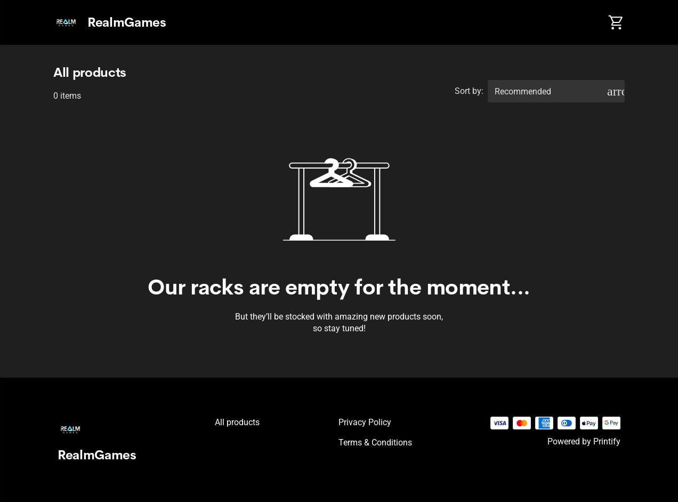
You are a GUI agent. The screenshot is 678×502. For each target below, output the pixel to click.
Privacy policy (364, 422)
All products (237, 422)
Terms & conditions (375, 442)
